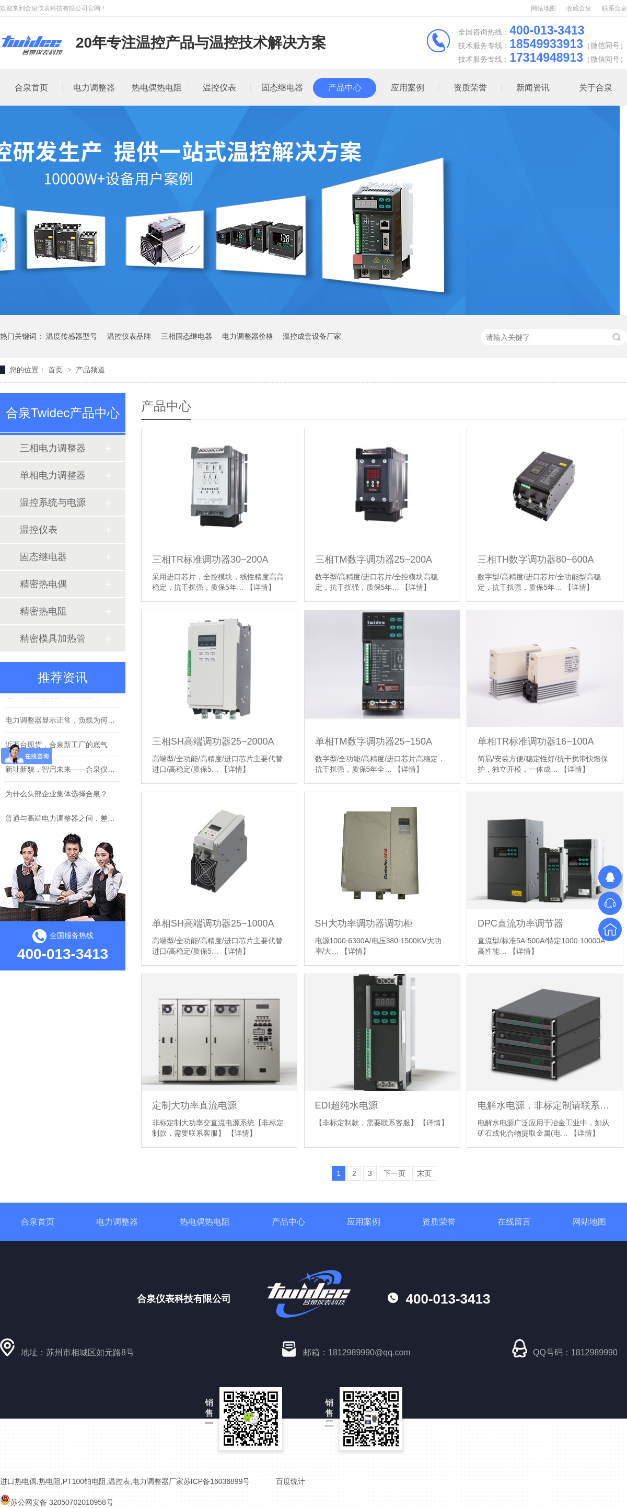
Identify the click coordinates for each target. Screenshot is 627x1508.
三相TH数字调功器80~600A (536, 559)
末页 (424, 1173)
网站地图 (543, 8)
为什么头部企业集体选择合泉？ (56, 795)
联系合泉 (614, 8)
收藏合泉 (578, 8)
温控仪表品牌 (129, 336)
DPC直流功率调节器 (520, 923)
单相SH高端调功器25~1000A (213, 923)
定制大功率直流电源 (194, 1105)
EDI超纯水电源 (346, 1105)
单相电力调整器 (53, 475)
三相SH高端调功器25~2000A (213, 741)
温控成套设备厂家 (312, 336)
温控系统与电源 (53, 502)
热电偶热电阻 (157, 87)
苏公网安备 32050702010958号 (56, 1502)
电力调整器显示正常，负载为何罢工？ (67, 721)
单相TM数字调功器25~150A (374, 741)
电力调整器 (94, 87)
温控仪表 (219, 87)
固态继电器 (282, 87)
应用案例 (407, 87)
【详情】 (260, 587)
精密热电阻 (43, 611)
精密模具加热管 (53, 638)
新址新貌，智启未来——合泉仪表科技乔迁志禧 (82, 771)
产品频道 (90, 369)
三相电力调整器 (53, 448)
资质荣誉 (470, 87)
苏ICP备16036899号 (216, 1481)
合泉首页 (37, 1221)
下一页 (394, 1173)
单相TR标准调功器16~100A (536, 741)
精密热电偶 (43, 584)
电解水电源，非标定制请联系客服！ (545, 1105)
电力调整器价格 (247, 336)
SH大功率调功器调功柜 (364, 923)
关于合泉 (595, 87)
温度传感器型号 (71, 336)
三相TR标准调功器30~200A (210, 559)
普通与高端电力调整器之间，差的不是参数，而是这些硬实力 (104, 820)
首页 (56, 369)
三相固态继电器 (186, 336)
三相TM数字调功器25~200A (374, 559)
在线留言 (514, 1221)
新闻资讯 (533, 87)
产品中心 (345, 87)
